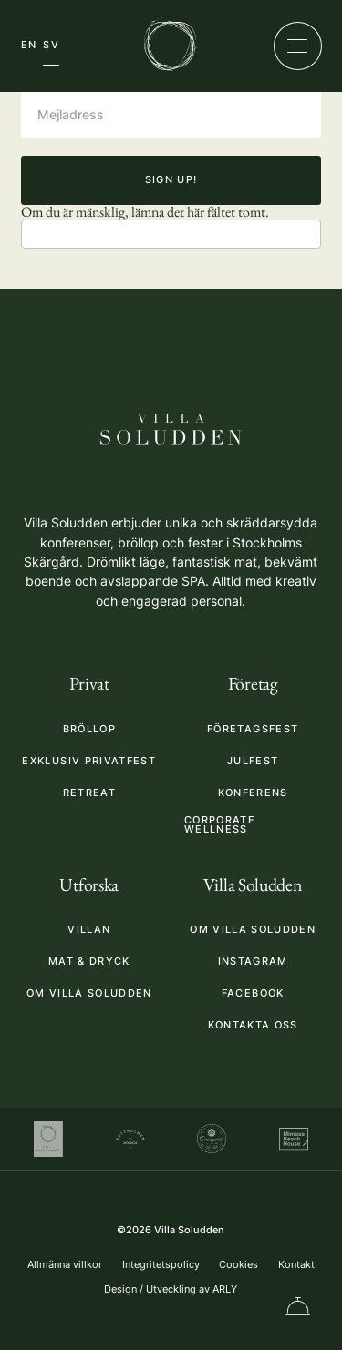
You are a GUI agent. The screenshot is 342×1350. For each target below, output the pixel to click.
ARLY (224, 1289)
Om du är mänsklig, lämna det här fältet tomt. (145, 211)
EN (29, 45)
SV (51, 45)
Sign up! (171, 180)
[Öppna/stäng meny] (297, 45)
